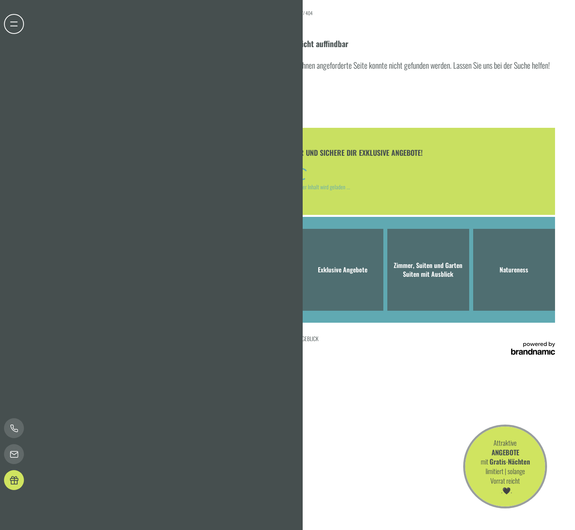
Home (296, 13)
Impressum (74, 338)
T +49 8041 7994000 (116, 289)
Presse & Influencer (242, 338)
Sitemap (211, 338)
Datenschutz (99, 338)
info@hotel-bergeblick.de (179, 289)
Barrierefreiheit (185, 338)
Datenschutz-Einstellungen (140, 338)
